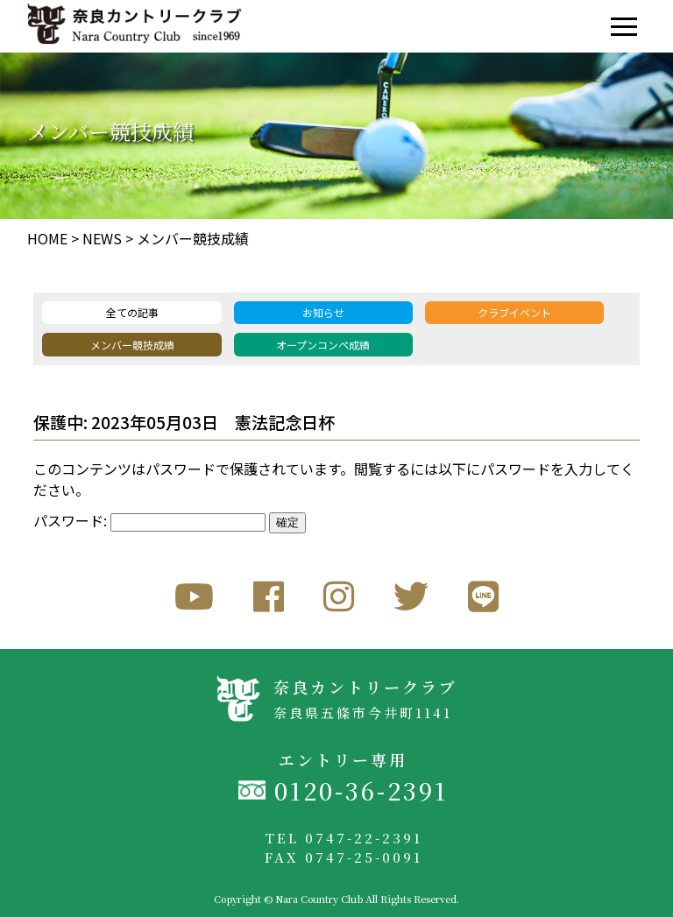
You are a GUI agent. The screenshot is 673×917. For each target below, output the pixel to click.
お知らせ (323, 312)
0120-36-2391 (361, 790)
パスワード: (149, 520)
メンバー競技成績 (193, 238)
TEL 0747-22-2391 (343, 838)
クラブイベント (514, 312)
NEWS (102, 238)
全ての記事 (132, 312)
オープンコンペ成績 (323, 344)
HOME (47, 238)
